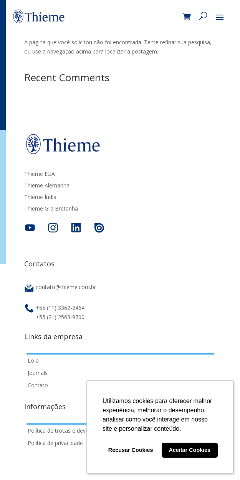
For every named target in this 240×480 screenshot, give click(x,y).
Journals (38, 372)
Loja (33, 360)
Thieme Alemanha (47, 186)
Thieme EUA (39, 174)
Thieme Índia (40, 197)
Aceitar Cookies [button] (189, 450)
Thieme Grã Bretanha (51, 209)
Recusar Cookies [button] (130, 450)
